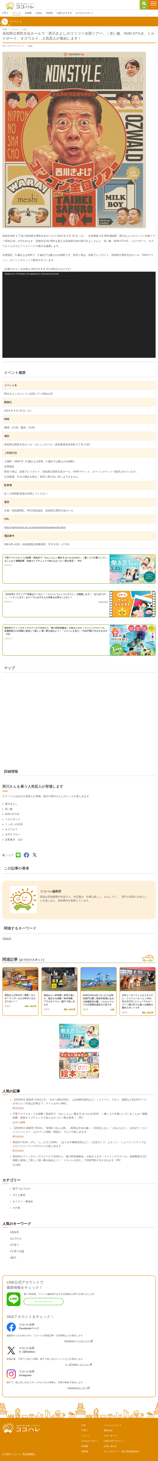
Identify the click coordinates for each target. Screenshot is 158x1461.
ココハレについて (112, 1425)
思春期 (84, 1451)
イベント (85, 1435)
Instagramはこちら (77, 1388)
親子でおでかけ (21, 1188)
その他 (16, 1207)
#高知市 (6, 938)
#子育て (14, 1245)
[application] (79, 315)
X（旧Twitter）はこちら (77, 1364)
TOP (83, 1425)
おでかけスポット (90, 1441)
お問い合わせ (110, 1446)
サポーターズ (110, 1435)
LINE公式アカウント (114, 1441)
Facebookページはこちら (77, 1341)
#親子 (13, 1257)
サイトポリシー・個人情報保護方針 (121, 1451)
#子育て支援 (17, 1251)
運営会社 (108, 1430)
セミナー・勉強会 (23, 1201)
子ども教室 (19, 1195)
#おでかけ (16, 1238)
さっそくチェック (43, 1301)
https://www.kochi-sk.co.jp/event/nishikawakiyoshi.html (35, 527)
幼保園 (84, 1446)
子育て (84, 1430)
